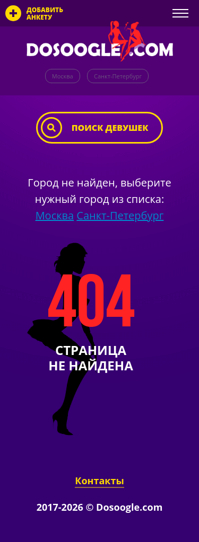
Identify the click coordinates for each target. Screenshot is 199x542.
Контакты (99, 480)
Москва (62, 76)
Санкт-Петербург (118, 76)
